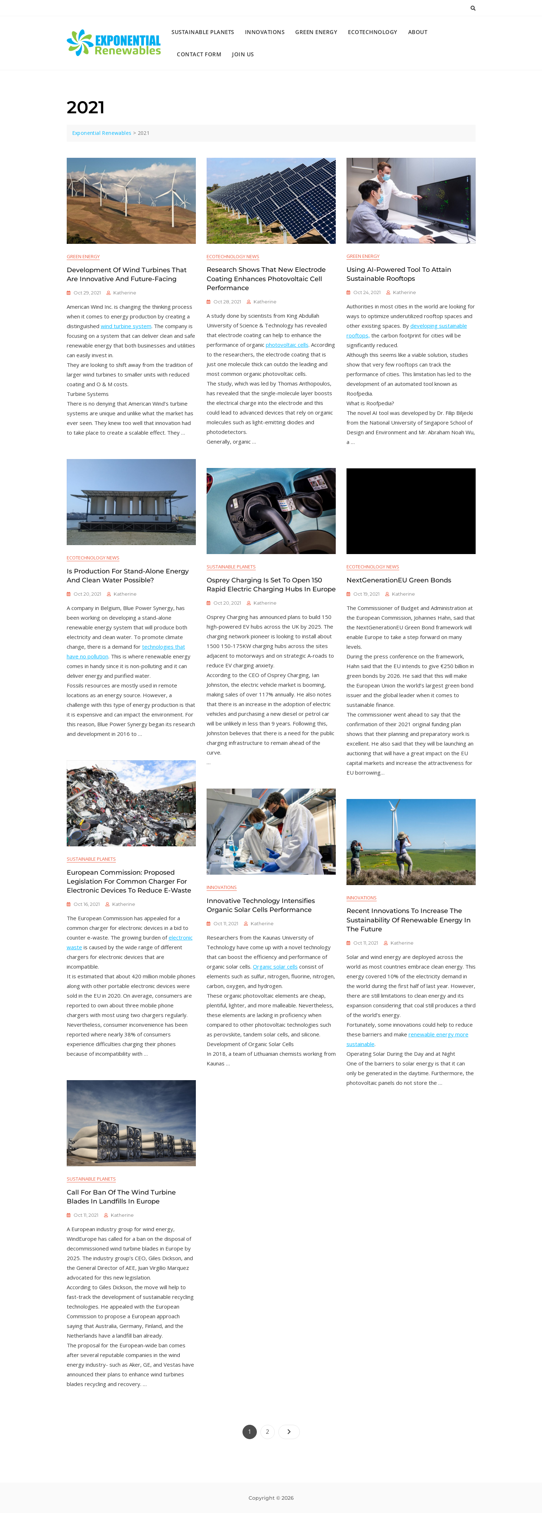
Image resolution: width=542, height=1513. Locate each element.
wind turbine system (126, 326)
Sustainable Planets (202, 32)
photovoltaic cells (287, 344)
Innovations (265, 32)
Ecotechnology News (233, 256)
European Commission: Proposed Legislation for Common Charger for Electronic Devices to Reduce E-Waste (129, 881)
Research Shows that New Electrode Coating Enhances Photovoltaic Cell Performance (266, 279)
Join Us (243, 54)
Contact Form (199, 54)
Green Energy (316, 32)
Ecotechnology (372, 32)
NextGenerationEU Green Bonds (399, 580)
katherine (124, 292)
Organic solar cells (275, 966)
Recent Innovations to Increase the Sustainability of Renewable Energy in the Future (409, 920)
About (418, 32)
